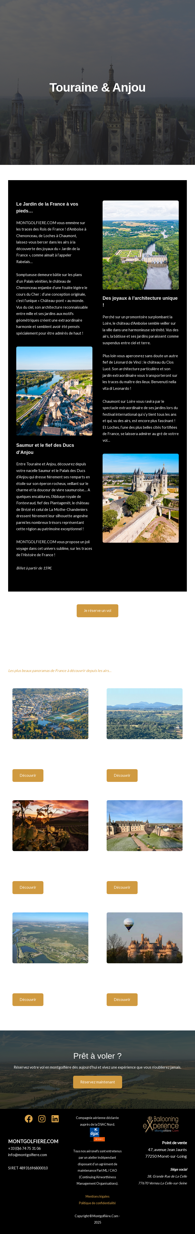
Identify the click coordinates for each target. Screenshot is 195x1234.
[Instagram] (42, 1119)
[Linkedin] (55, 1119)
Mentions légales (97, 1196)
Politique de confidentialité (97, 1203)
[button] (97, 610)
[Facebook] (29, 1119)
